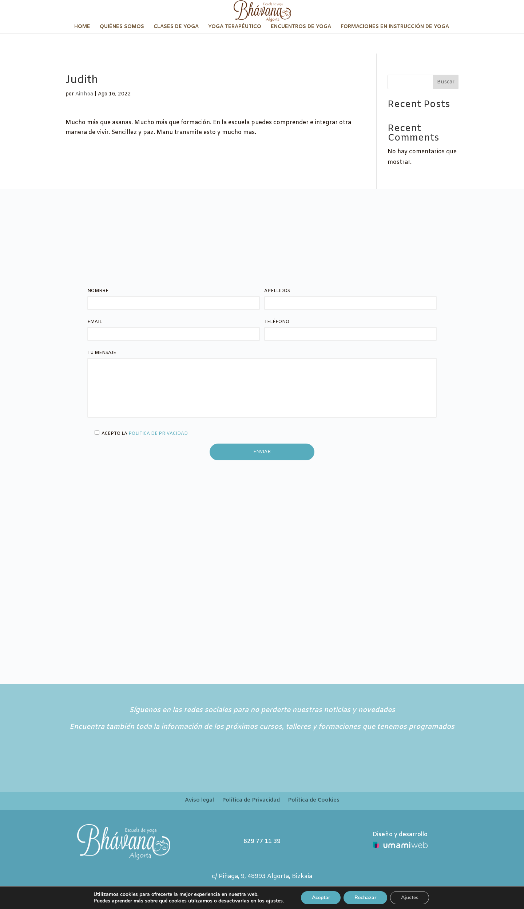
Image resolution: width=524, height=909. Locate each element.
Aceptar (320, 897)
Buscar (445, 82)
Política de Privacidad (251, 801)
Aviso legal (199, 801)
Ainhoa (84, 94)
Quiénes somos (122, 27)
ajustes (274, 901)
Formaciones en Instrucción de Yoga (395, 27)
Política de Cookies (314, 801)
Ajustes (409, 897)
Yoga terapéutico (234, 27)
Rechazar (365, 897)
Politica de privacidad (158, 434)
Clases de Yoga (176, 27)
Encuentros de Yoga (301, 27)
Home (82, 27)
